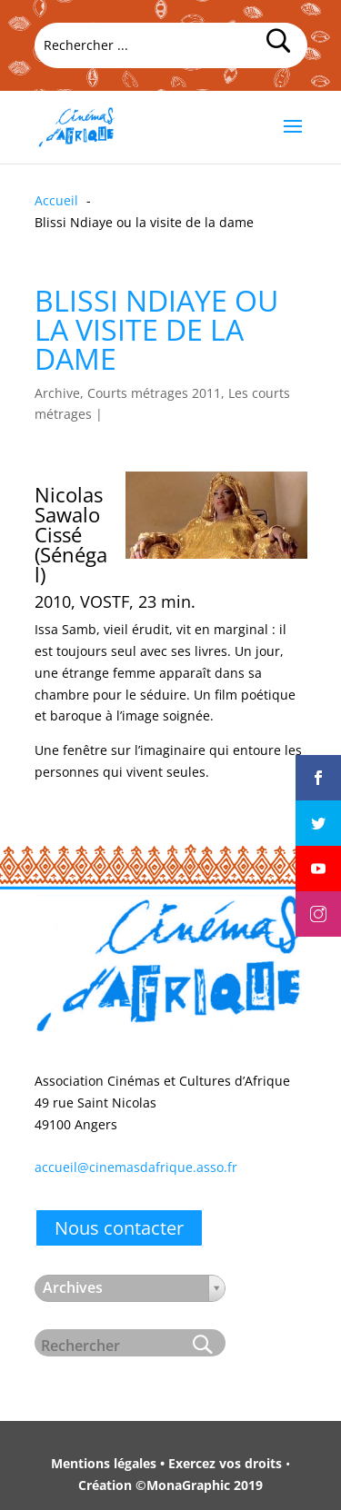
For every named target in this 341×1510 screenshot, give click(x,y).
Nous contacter (119, 1228)
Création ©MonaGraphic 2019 (170, 1485)
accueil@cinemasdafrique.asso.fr (136, 1167)
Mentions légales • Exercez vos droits (166, 1463)
